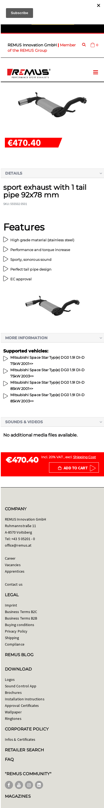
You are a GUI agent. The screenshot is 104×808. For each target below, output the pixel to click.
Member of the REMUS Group (42, 48)
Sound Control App (20, 686)
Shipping (12, 637)
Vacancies (13, 564)
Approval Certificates (22, 705)
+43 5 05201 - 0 (23, 538)
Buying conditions (19, 624)
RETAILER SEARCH (24, 749)
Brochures (13, 692)
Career (10, 558)
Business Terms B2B (21, 618)
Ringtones (13, 718)
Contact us (13, 584)
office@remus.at (18, 545)
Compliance (14, 644)
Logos (10, 679)
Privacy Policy (16, 631)
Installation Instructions (24, 699)
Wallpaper (13, 712)
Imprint (11, 605)
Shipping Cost (84, 457)
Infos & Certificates (20, 739)
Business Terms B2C (21, 611)
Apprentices (14, 571)
